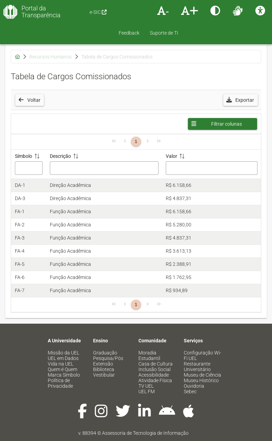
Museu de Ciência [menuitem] (202, 375)
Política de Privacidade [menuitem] (60, 383)
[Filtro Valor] (211, 168)
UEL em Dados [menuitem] (63, 358)
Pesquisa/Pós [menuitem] (108, 358)
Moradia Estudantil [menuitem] (149, 355)
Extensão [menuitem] (103, 364)
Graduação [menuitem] (105, 353)
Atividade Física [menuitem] (155, 380)
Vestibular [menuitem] (104, 375)
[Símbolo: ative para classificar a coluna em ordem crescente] (28, 164)
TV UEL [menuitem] (146, 386)
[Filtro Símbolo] (29, 168)
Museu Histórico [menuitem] (201, 380)
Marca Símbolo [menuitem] (64, 375)
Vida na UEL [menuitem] (60, 364)
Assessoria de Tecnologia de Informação (145, 433)
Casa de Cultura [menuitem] (155, 364)
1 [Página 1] (136, 141)
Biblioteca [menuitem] (103, 369)
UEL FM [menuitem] (146, 391)
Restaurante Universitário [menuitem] (197, 366)
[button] (240, 100)
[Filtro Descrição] (104, 168)
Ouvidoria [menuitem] (194, 386)
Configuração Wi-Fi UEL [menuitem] (202, 355)
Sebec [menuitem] (190, 391)
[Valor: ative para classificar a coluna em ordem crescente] (211, 164)
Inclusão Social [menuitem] (154, 369)
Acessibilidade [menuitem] (153, 375)
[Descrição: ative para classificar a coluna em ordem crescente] (104, 164)
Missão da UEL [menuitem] (63, 353)
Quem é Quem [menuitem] (62, 369)
